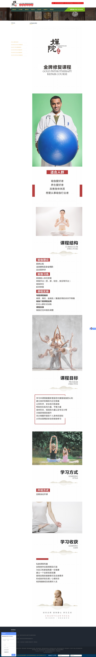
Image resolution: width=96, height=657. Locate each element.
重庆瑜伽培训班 (79, 648)
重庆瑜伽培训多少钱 (43, 649)
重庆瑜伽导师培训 (45, 648)
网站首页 (14, 9)
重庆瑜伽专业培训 (52, 648)
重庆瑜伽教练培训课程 (31, 648)
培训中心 (33, 9)
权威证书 (45, 9)
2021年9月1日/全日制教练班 (16, 37)
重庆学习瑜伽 (73, 648)
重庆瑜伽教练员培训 (17, 648)
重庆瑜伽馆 (24, 648)
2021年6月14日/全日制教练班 (17, 29)
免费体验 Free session (76, 9)
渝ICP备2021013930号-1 (91, 655)
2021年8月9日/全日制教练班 (16, 34)
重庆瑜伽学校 (38, 648)
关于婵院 (20, 9)
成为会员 (39, 9)
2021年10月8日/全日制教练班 (17, 40)
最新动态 (27, 9)
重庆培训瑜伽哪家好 (60, 649)
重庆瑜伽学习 (67, 648)
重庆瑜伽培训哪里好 (51, 649)
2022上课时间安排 (14, 27)
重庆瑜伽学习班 (35, 649)
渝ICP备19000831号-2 (48, 652)
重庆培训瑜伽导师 (60, 648)
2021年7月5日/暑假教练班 (16, 32)
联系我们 (52, 9)
